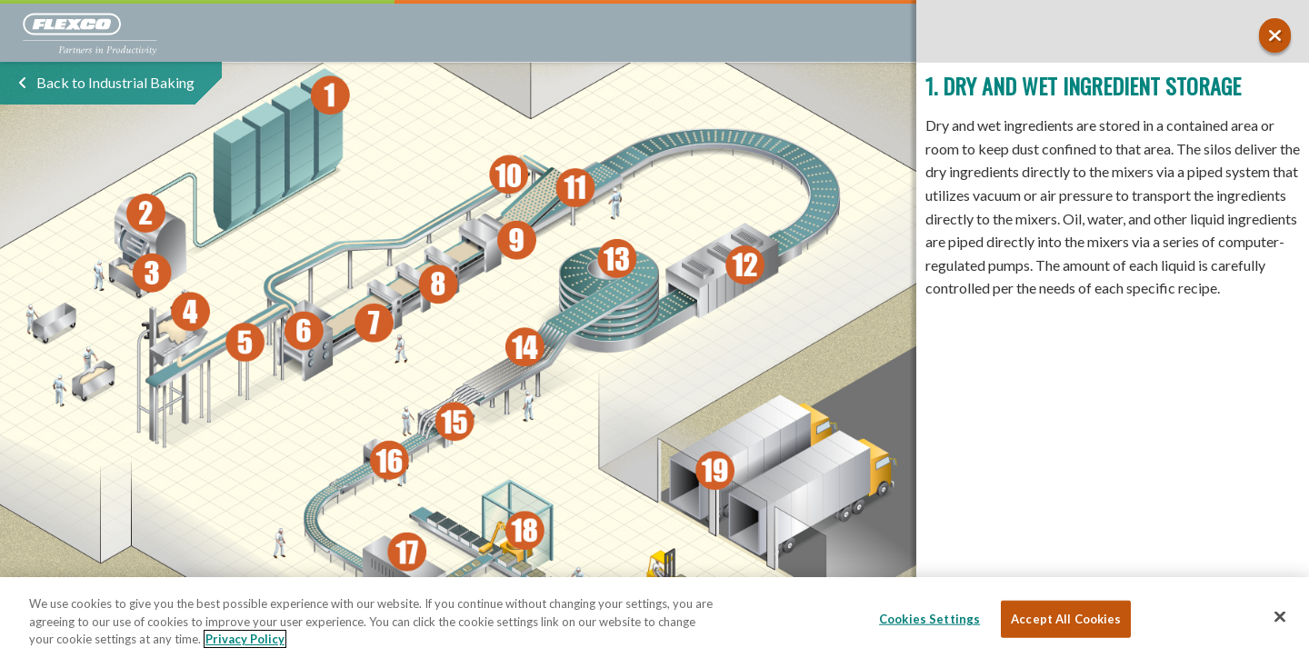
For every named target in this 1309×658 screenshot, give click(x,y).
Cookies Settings (929, 618)
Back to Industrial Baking (115, 82)
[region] (654, 617)
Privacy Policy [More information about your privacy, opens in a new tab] (245, 639)
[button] (1275, 35)
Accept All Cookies (1066, 618)
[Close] (1280, 616)
